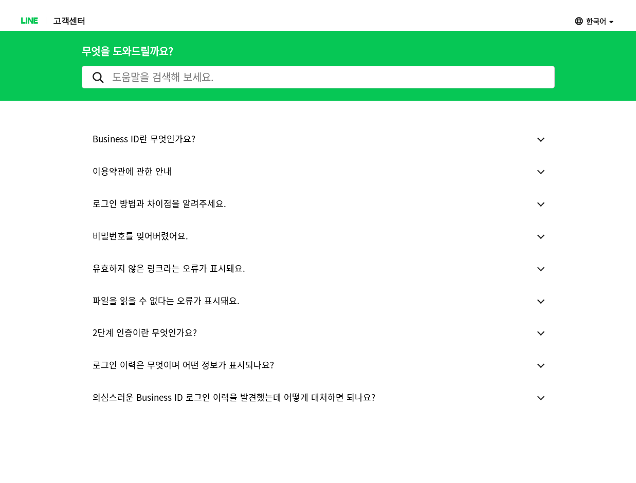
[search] (318, 77)
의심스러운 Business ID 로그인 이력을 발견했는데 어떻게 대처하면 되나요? (234, 397)
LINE (29, 20)
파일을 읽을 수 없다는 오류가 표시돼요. (166, 300)
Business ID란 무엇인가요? (144, 138)
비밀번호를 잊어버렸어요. (140, 235)
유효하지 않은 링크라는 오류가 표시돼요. (169, 268)
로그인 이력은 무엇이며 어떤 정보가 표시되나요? (183, 364)
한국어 (596, 21)
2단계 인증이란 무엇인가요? (145, 332)
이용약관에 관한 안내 (132, 170)
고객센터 (69, 20)
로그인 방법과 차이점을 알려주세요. (159, 203)
